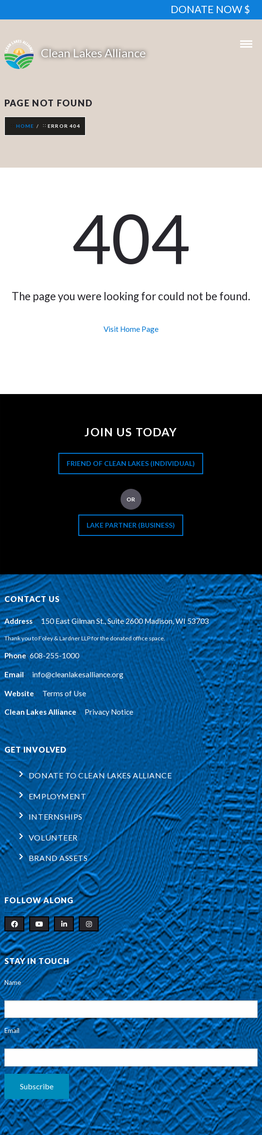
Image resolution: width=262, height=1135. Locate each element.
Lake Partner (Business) (131, 525)
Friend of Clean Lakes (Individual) (131, 463)
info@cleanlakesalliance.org (77, 674)
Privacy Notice (109, 711)
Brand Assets (58, 857)
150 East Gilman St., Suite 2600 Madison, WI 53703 (125, 621)
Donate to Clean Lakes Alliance (100, 775)
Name (12, 982)
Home (25, 126)
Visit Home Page (131, 329)
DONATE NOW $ (210, 9)
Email (11, 1030)
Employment (58, 796)
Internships (56, 816)
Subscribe (36, 1086)
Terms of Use (64, 693)
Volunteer (53, 837)
